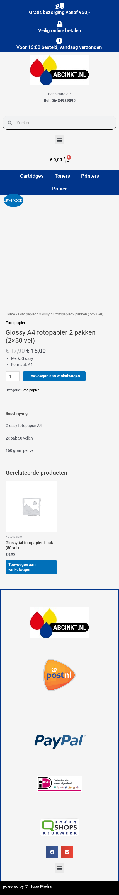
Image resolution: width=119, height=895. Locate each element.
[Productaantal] (13, 376)
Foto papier (27, 314)
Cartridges (31, 176)
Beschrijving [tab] (17, 413)
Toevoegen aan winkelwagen (54, 376)
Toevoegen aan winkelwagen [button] (22, 567)
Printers (90, 176)
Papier (59, 189)
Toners (62, 176)
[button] (59, 139)
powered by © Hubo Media (27, 886)
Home (10, 314)
